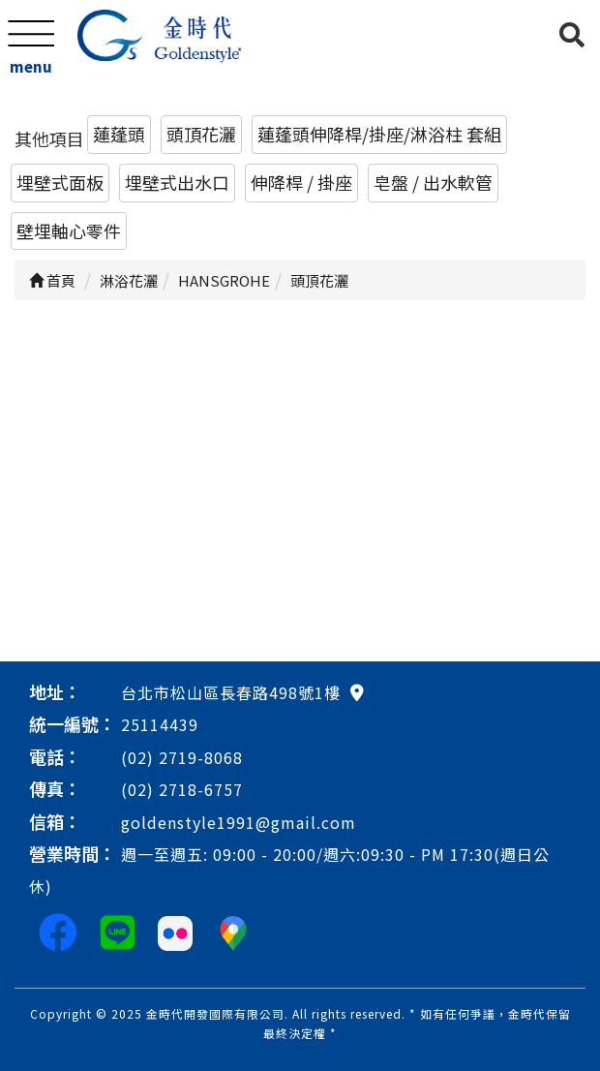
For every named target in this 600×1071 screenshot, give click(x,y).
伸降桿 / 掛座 (301, 182)
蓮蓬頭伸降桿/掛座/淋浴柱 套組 (379, 133)
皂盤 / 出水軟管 (433, 182)
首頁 (52, 280)
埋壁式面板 (60, 182)
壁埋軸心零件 (68, 230)
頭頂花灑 (201, 133)
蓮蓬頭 (119, 133)
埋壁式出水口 (177, 182)
